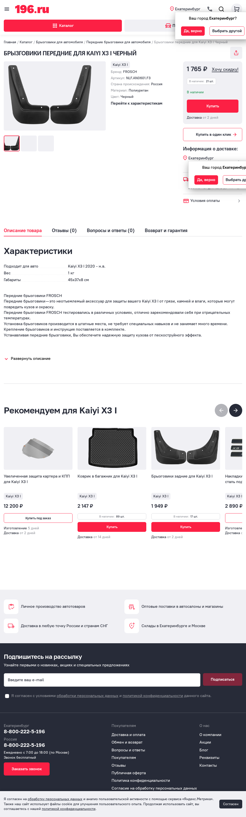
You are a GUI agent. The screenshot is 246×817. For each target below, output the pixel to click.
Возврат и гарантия (166, 230)
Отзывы (119, 765)
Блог (203, 750)
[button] (235, 410)
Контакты (208, 765)
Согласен (230, 804)
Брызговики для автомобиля (59, 42)
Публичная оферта (129, 772)
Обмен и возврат (127, 742)
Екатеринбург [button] (187, 9)
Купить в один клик (216, 134)
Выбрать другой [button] (227, 30)
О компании (210, 734)
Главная (10, 42)
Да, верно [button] (193, 30)
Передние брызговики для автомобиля (118, 42)
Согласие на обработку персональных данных (154, 788)
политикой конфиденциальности (153, 695)
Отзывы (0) (64, 230)
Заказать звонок (27, 768)
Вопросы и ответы (128, 750)
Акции (205, 742)
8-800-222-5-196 (24, 731)
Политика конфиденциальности (141, 780)
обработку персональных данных (55, 799)
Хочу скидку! (225, 69)
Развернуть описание (31, 358)
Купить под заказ (38, 518)
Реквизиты (209, 757)
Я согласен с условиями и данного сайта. (111, 695)
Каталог (63, 26)
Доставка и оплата (128, 734)
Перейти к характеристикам (136, 103)
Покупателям (124, 757)
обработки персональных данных (87, 695)
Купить (212, 106)
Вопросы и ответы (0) (111, 230)
